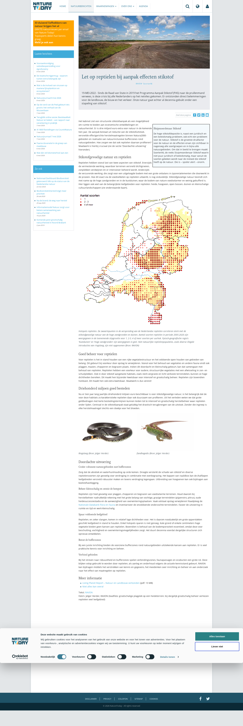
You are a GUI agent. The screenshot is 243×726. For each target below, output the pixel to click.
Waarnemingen (106, 6)
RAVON (139, 83)
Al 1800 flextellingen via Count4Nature (54, 129)
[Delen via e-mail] (207, 115)
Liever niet (217, 709)
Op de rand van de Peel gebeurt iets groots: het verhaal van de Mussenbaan (53, 107)
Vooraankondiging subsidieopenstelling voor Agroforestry (48, 66)
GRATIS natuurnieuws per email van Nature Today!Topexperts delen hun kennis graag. (51, 36)
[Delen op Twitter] (198, 115)
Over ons (127, 6)
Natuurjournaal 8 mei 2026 (49, 98)
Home (63, 6)
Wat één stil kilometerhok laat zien (52, 152)
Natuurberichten (81, 6)
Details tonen (167, 720)
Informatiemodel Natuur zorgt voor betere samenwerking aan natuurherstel (53, 210)
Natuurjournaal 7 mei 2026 (49, 136)
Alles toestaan (217, 699)
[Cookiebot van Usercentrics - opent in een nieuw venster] (20, 720)
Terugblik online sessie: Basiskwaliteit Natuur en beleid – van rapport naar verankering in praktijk (54, 120)
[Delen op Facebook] (194, 115)
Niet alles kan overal (93, 586)
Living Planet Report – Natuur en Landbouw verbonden (111, 582)
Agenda (143, 6)
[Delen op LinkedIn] (203, 115)
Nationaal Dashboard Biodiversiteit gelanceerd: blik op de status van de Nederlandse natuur (53, 181)
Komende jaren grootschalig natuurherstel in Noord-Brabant (51, 221)
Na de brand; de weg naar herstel (52, 200)
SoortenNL (148, 83)
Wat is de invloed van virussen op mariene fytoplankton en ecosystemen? (52, 88)
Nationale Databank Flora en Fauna (97, 504)
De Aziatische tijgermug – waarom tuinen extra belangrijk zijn (52, 77)
